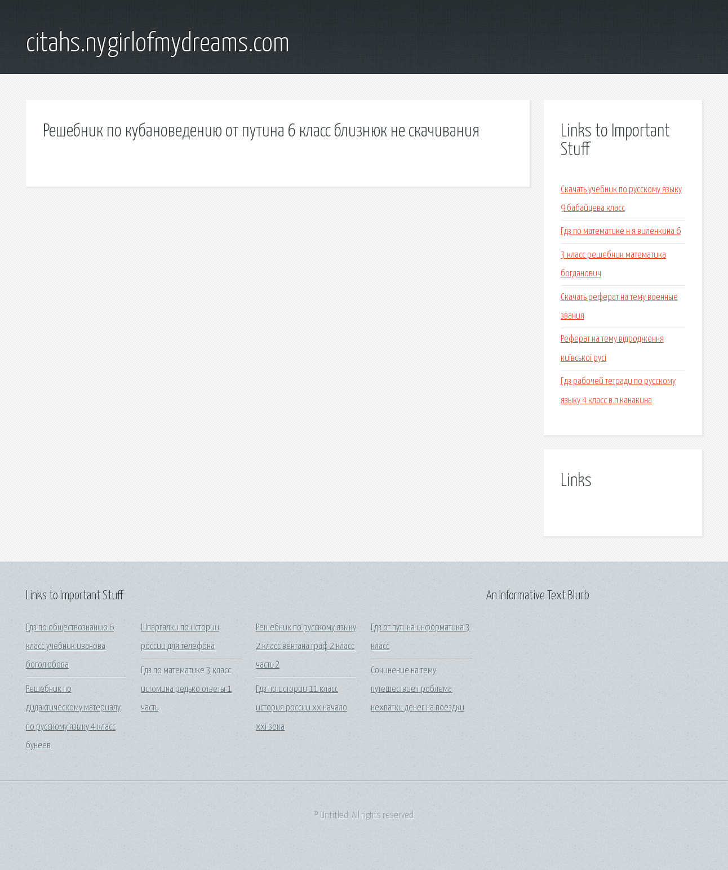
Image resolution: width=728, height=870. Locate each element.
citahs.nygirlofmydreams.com (158, 44)
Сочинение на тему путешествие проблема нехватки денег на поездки (417, 689)
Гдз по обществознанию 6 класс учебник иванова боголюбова (70, 646)
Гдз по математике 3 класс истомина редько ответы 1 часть (186, 689)
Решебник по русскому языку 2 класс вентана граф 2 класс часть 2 (306, 646)
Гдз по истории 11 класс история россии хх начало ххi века (301, 708)
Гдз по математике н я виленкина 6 (621, 231)
